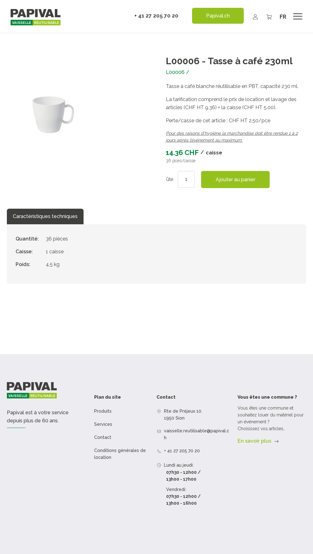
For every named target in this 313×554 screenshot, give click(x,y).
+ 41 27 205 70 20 (156, 15)
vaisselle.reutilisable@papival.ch (196, 434)
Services (103, 424)
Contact (102, 437)
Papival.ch (218, 16)
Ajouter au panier (235, 179)
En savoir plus (254, 441)
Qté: (170, 179)
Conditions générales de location (120, 454)
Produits (103, 411)
